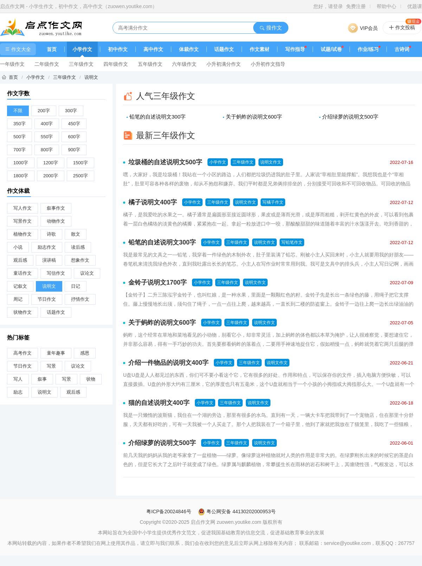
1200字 (50, 162)
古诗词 (402, 49)
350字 (19, 123)
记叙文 (20, 286)
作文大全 (18, 49)
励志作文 (47, 247)
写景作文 (22, 221)
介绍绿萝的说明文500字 (350, 117)
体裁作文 (189, 49)
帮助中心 (386, 6)
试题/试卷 (331, 49)
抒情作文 (80, 299)
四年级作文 (115, 64)
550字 (47, 136)
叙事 (42, 379)
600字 (74, 136)
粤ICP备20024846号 (168, 511)
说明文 (91, 77)
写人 (18, 379)
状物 (90, 379)
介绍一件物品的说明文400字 (168, 362)
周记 (18, 299)
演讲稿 (49, 260)
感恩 (84, 353)
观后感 (20, 260)
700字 (19, 149)
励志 (18, 392)
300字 (71, 110)
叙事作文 (56, 208)
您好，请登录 (328, 6)
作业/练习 (368, 49)
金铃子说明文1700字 (157, 282)
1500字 (80, 162)
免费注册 (356, 6)
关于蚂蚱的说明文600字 (254, 117)
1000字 (20, 162)
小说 (18, 247)
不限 (18, 110)
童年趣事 (56, 353)
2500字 (80, 175)
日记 (75, 286)
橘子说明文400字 (152, 202)
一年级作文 (12, 64)
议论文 (87, 273)
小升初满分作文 (223, 64)
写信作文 (56, 273)
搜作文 (271, 28)
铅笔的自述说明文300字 (157, 117)
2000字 (50, 175)
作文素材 (259, 49)
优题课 (414, 6)
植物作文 (22, 234)
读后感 (78, 247)
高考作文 (22, 353)
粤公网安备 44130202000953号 (237, 511)
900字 (74, 149)
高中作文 (153, 49)
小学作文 (82, 49)
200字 (44, 110)
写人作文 (22, 208)
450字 (74, 123)
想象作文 (80, 260)
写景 (51, 366)
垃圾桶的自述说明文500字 (165, 162)
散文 (75, 234)
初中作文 (118, 49)
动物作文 (56, 221)
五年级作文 (150, 64)
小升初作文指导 (268, 64)
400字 (47, 123)
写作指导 (295, 49)
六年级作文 (184, 64)
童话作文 (22, 273)
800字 (47, 149)
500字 (19, 136)
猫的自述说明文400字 (159, 402)
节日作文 (47, 299)
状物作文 (22, 312)
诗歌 (51, 234)
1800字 (20, 175)
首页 (52, 49)
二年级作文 (46, 64)
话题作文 (224, 49)
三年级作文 (81, 64)
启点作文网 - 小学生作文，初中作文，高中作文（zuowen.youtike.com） (78, 6)
